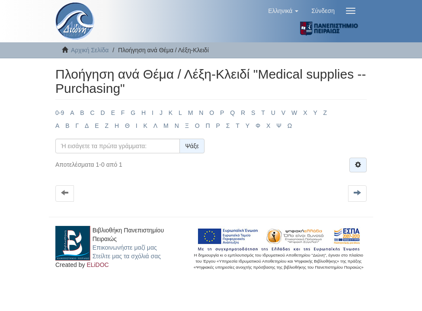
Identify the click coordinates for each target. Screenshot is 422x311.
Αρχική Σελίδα (90, 50)
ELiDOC (97, 264)
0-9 (59, 112)
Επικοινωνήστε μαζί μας (125, 247)
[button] (283, 11)
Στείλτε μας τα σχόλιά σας (127, 256)
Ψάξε (192, 146)
